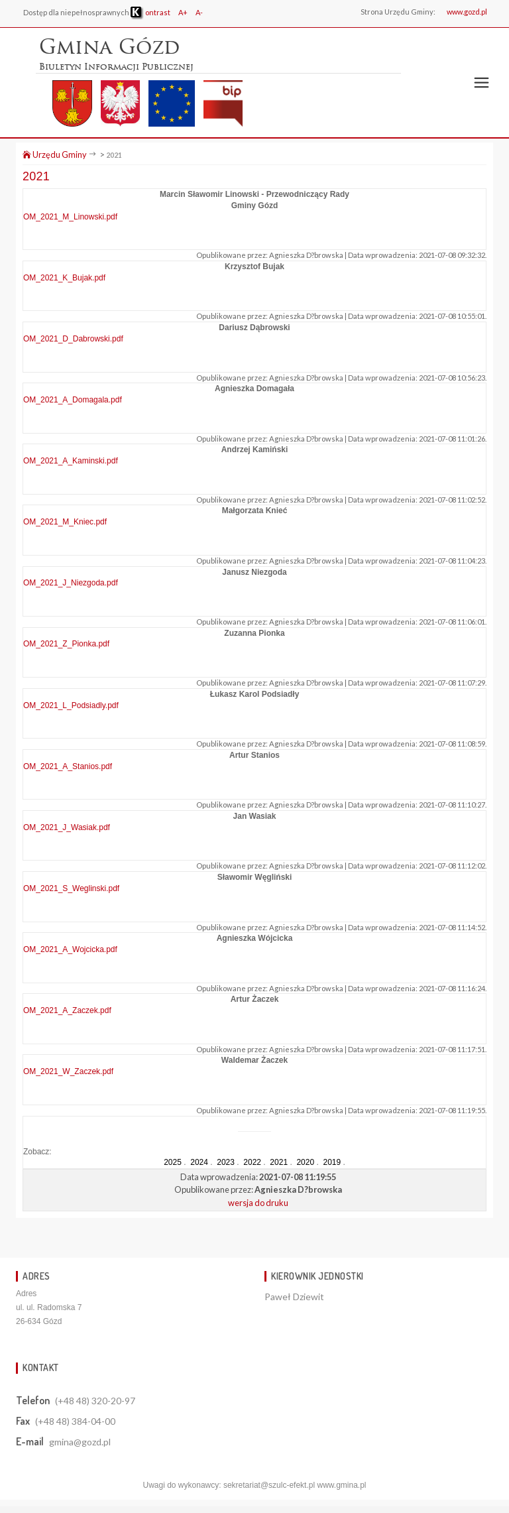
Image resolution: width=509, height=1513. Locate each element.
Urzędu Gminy (55, 154)
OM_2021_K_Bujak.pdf (64, 277)
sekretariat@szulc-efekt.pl (269, 1485)
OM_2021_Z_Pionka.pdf (66, 643)
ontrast (150, 12)
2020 (305, 1162)
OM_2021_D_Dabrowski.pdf (73, 338)
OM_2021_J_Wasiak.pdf (66, 827)
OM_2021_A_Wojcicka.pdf (70, 949)
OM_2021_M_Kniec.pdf (65, 521)
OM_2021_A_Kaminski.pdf (70, 460)
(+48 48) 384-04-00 (75, 1421)
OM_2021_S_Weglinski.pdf (71, 888)
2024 (199, 1162)
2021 (114, 155)
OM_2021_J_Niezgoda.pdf (70, 582)
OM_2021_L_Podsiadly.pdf (71, 705)
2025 (173, 1162)
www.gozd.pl (467, 11)
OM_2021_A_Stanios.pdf (67, 766)
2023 (226, 1162)
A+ (183, 12)
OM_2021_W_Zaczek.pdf (68, 1071)
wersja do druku (258, 1202)
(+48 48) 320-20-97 (95, 1400)
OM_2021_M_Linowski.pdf (70, 216)
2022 (252, 1162)
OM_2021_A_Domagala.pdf (72, 399)
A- (199, 12)
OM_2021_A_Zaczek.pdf (67, 1010)
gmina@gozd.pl (80, 1441)
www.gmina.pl (341, 1485)
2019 (332, 1162)
